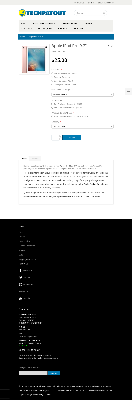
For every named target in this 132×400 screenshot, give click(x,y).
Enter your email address (29, 367)
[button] (46, 49)
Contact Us (79, 3)
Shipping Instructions (27, 259)
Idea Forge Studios (43, 394)
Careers (22, 236)
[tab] (24, 158)
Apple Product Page (93, 184)
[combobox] (90, 13)
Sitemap (22, 250)
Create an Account (106, 3)
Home (22, 36)
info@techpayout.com (28, 336)
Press (21, 232)
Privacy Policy (24, 241)
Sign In (91, 3)
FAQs (21, 255)
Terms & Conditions (27, 245)
